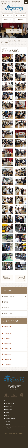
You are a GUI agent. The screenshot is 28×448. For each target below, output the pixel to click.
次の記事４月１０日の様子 (21, 278)
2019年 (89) (6, 364)
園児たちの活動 (8, 409)
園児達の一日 (7, 19)
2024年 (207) (6, 338)
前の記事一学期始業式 (6, 277)
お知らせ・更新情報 (8, 296)
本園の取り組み (8, 406)
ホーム (3, 41)
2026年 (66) (6, 326)
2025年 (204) (6, 333)
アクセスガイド (7, 15)
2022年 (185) (6, 349)
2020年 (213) (6, 359)
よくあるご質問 (20, 15)
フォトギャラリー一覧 (14, 41)
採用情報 (6, 415)
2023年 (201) (6, 343)
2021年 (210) (6, 354)
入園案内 (6, 412)
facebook (6, 395)
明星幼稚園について (9, 403)
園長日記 (20, 19)
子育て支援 (7, 428)
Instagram (14, 395)
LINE (21, 395)
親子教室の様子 (7, 313)
